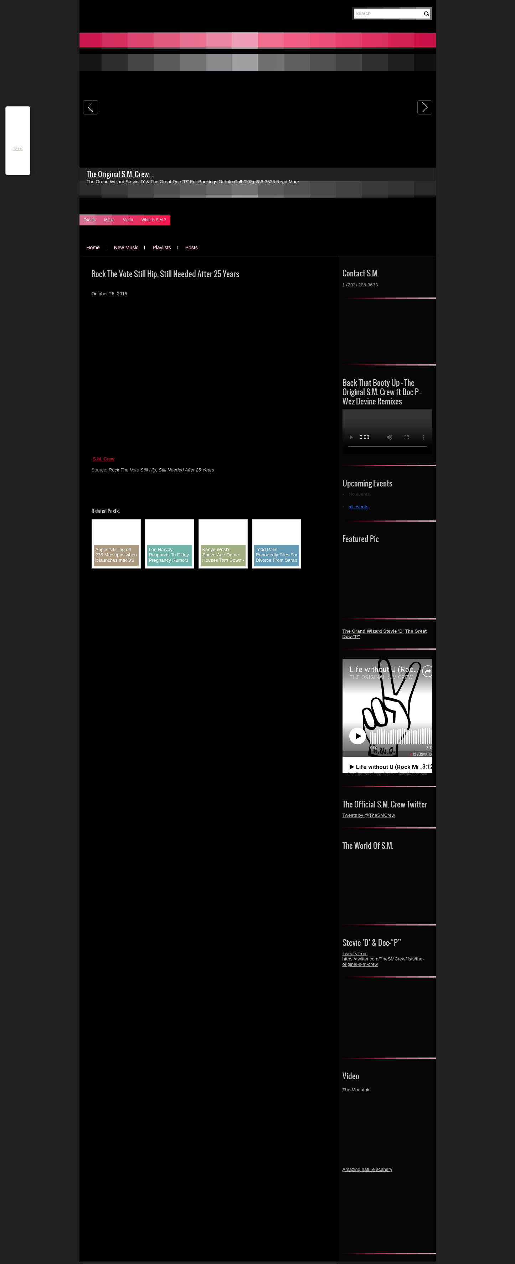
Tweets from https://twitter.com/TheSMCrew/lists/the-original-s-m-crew (383, 959)
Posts (191, 247)
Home (93, 247)
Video (128, 220)
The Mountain (357, 1089)
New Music (126, 247)
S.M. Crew (103, 459)
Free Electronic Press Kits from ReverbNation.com (387, 774)
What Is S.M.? (153, 220)
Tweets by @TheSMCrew (369, 815)
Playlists (162, 247)
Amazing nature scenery (367, 1169)
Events (90, 220)
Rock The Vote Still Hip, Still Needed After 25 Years (161, 470)
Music (109, 220)
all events (359, 506)
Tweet (18, 149)
